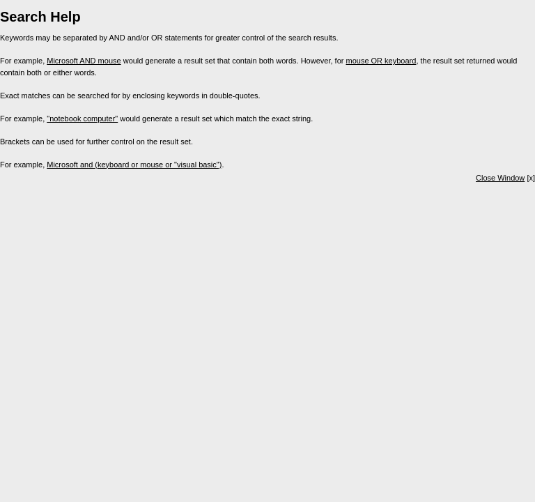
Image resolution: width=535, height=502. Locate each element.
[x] (505, 178)
